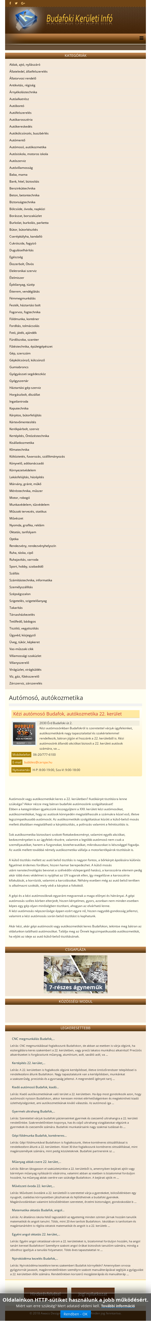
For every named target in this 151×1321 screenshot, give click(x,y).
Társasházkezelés (22, 614)
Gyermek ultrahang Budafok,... (33, 1111)
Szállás (14, 573)
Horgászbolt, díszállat (24, 394)
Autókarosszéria (21, 119)
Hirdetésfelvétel (45, 1294)
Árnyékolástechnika (23, 92)
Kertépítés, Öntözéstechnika (29, 436)
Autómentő (17, 140)
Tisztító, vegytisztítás (24, 628)
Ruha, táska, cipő (21, 553)
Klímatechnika (19, 449)
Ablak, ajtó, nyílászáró (24, 64)
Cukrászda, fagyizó (22, 243)
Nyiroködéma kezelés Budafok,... (35, 1258)
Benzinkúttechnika (22, 188)
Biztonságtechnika (22, 202)
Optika (14, 539)
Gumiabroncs (19, 367)
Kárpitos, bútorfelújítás (25, 415)
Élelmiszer (16, 278)
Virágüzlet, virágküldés (25, 669)
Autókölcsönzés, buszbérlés (29, 133)
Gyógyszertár (19, 381)
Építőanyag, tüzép (22, 284)
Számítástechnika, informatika (30, 580)
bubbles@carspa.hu (38, 762)
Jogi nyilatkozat (92, 1294)
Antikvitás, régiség (22, 85)
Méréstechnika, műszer (26, 491)
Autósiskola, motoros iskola (28, 154)
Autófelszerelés (20, 113)
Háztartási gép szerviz (25, 388)
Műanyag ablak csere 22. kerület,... (36, 1162)
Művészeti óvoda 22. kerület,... (33, 1186)
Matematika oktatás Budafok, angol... (38, 1210)
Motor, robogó (19, 498)
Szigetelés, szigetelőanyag (28, 601)
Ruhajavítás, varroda (23, 559)
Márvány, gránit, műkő (25, 484)
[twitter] (16, 3)
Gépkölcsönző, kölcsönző (27, 360)
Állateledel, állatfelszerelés (28, 71)
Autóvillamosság (21, 168)
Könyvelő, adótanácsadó (26, 463)
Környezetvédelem (22, 470)
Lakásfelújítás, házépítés (26, 477)
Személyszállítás (21, 587)
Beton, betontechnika (24, 195)
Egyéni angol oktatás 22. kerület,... (36, 1234)
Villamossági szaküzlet (25, 656)
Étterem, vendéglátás (24, 291)
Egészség (16, 257)
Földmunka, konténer (24, 319)
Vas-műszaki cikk (21, 649)
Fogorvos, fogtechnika (24, 312)
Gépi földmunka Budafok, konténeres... (39, 1135)
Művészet (16, 518)
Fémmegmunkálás (22, 298)
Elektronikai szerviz (23, 271)
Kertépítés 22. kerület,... (28, 1063)
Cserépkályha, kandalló (25, 236)
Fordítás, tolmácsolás (24, 326)
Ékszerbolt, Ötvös (21, 264)
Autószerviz (17, 161)
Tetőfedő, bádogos (22, 621)
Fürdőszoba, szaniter (24, 339)
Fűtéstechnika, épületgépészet (30, 346)
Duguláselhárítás (21, 250)
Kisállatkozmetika (21, 443)
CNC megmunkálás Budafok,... (33, 1039)
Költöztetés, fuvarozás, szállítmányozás (37, 456)
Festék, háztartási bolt (24, 305)
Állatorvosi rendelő (22, 78)
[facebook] (10, 3)
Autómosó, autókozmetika (27, 147)
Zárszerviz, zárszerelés (25, 683)
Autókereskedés (20, 126)
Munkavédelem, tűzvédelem (29, 504)
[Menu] (140, 38)
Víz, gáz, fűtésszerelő (24, 676)
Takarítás (16, 608)
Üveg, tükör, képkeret (24, 642)
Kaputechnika (19, 408)
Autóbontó (16, 106)
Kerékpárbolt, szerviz (24, 429)
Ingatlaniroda (18, 401)
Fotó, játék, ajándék (23, 333)
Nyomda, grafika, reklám (26, 525)
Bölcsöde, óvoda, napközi (27, 209)
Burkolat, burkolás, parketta (29, 223)
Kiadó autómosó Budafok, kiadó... (35, 1087)
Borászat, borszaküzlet (25, 216)
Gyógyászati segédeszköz (27, 374)
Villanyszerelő (19, 662)
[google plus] (23, 3)
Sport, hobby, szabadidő (26, 566)
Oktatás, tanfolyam (22, 532)
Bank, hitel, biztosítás (24, 181)
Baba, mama (18, 174)
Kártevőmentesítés (22, 422)
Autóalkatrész (19, 99)
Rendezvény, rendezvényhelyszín (32, 546)
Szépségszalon (20, 594)
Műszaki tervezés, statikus (28, 511)
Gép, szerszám (20, 353)
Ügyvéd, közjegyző (22, 635)
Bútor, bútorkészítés (23, 229)
